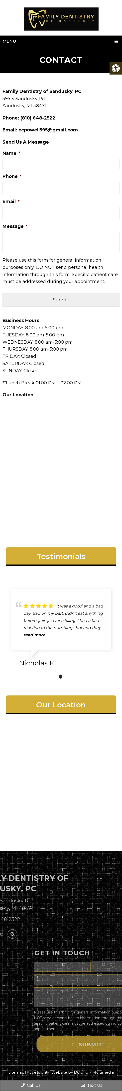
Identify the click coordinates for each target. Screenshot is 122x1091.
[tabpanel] (61, 629)
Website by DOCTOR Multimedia (82, 1072)
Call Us (30, 1085)
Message (15, 226)
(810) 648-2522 (37, 118)
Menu (9, 41)
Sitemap (16, 1072)
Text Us (91, 1085)
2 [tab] (61, 677)
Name (11, 153)
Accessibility (38, 1072)
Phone (12, 176)
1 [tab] (53, 677)
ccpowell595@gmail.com (48, 130)
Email (11, 201)
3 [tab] (68, 677)
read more (34, 635)
